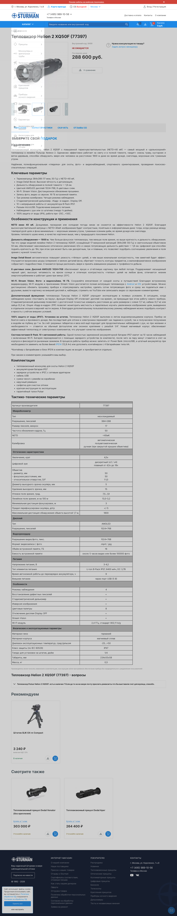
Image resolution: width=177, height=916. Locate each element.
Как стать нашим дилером (63, 883)
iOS (139, 284)
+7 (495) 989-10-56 (58, 14)
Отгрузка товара (59, 891)
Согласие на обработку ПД (15, 899)
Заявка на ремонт (59, 907)
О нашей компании (60, 862)
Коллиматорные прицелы (103, 877)
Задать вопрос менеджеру (125, 46)
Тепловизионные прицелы (103, 870)
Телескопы (96, 888)
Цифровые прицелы (100, 881)
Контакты (148, 15)
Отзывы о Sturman (59, 874)
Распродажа (96, 862)
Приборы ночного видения (104, 896)
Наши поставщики (59, 866)
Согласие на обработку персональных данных (62, 901)
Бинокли (95, 885)
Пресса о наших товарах (62, 870)
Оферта (54, 887)
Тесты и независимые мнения (105, 903)
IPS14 (58, 344)
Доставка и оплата (132, 15)
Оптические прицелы (101, 874)
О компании (160, 15)
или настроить (17, 909)
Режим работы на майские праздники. (86, 2)
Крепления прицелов (101, 892)
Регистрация (159, 6)
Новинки (95, 866)
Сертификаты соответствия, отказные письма (64, 878)
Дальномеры (97, 899)
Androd (130, 284)
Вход (149, 6)
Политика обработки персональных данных (68, 895)
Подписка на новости (23, 875)
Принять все (17, 904)
